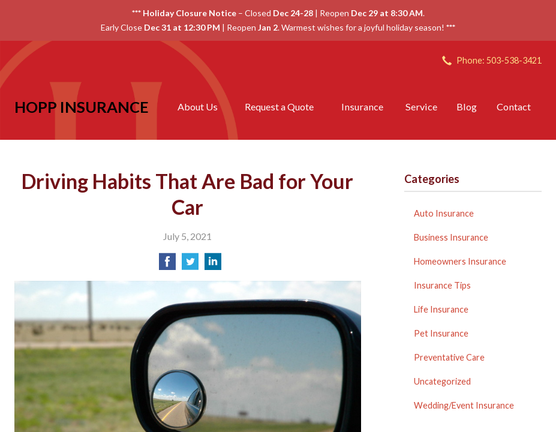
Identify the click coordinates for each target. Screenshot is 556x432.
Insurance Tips (442, 285)
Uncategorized (442, 381)
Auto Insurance (444, 213)
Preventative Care (449, 357)
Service (421, 106)
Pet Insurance (441, 333)
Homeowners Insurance (460, 261)
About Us (198, 106)
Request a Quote (279, 106)
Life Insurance (441, 309)
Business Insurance (451, 237)
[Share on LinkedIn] (213, 265)
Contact (514, 106)
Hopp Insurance (81, 107)
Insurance (362, 106)
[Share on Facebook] (167, 265)
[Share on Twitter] (190, 265)
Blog (466, 106)
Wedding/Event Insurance (464, 405)
